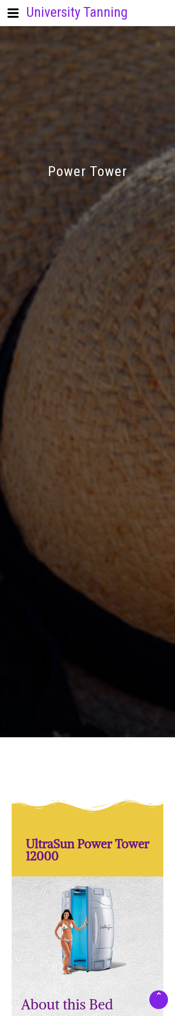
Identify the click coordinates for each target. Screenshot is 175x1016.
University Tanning (77, 12)
